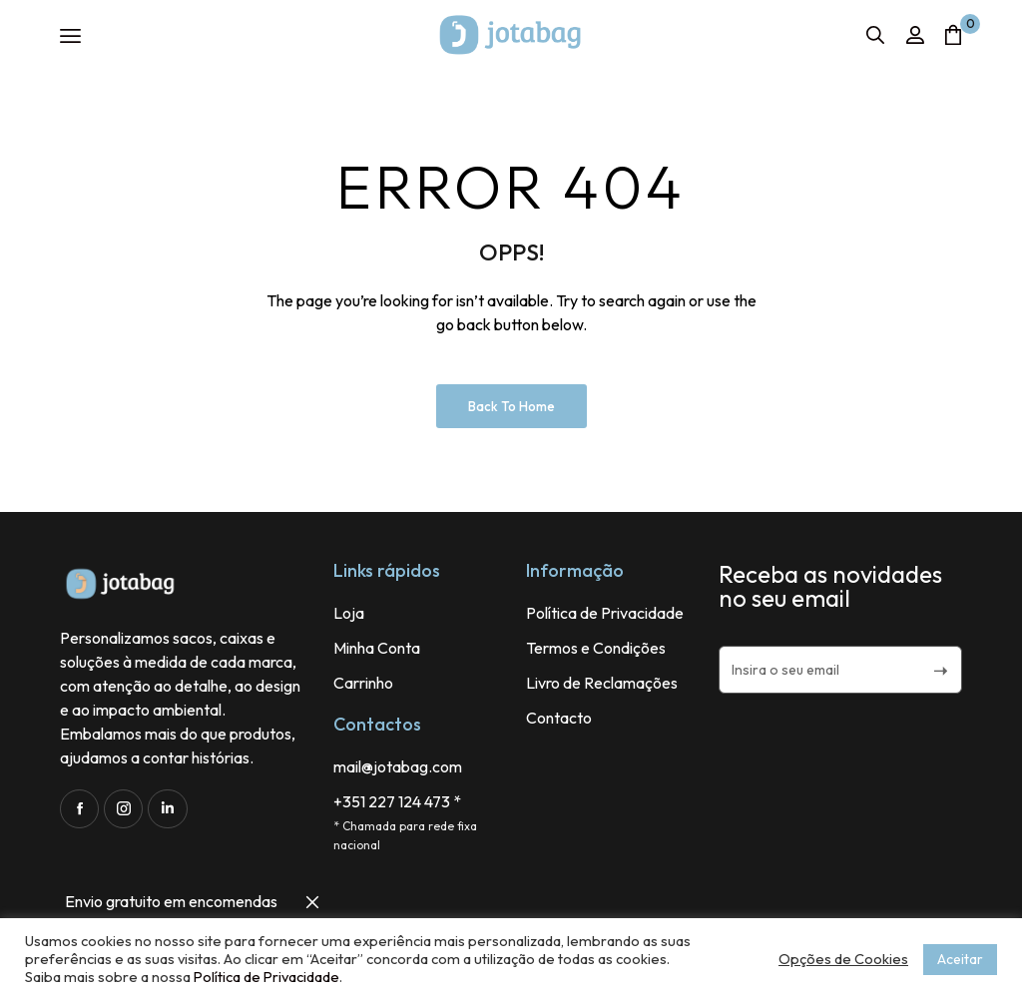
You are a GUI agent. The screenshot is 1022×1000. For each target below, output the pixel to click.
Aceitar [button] (960, 959)
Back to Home (511, 406)
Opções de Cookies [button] (843, 959)
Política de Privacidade (266, 976)
